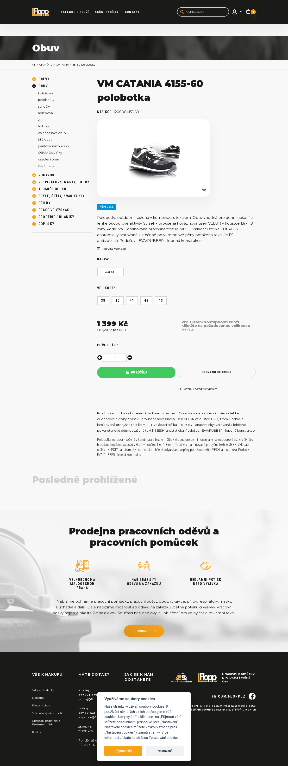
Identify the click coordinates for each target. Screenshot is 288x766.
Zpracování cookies (164, 738)
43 (161, 301)
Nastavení (164, 751)
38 (103, 301)
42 (146, 301)
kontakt (143, 632)
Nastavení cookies (194, 719)
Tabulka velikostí (114, 249)
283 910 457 (87, 727)
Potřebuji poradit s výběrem (202, 390)
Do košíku (136, 373)
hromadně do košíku (217, 373)
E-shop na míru (218, 719)
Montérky (39, 698)
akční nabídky (111, 12)
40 (117, 301)
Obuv (45, 65)
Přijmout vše (123, 751)
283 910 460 (87, 731)
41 (132, 301)
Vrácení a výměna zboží (50, 713)
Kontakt (136, 12)
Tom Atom (249, 719)
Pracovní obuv (43, 706)
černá (110, 272)
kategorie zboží (79, 12)
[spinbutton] (116, 358)
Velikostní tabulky (45, 691)
